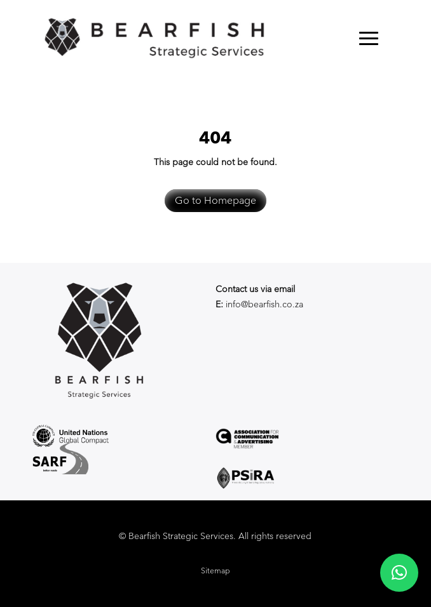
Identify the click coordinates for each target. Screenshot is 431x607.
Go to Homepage (215, 200)
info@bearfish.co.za (264, 304)
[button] (399, 573)
